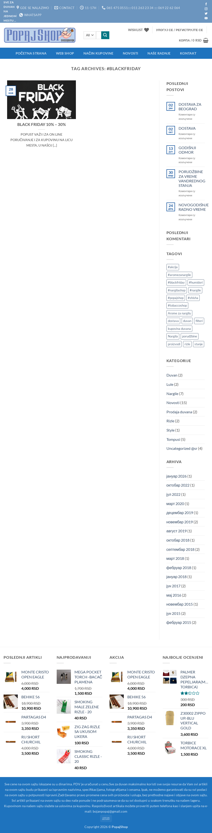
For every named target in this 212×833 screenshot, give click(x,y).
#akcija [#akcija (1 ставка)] (173, 267)
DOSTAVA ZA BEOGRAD (190, 106)
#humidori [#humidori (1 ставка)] (196, 282)
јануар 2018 (176, 576)
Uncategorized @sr (181, 448)
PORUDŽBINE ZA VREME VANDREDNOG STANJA (192, 178)
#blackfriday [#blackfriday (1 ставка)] (176, 282)
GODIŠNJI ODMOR (187, 149)
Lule (169, 384)
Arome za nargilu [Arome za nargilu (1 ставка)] (179, 313)
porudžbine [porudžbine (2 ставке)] (189, 336)
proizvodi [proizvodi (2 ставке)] (174, 344)
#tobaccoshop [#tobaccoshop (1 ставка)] (177, 305)
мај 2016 (173, 595)
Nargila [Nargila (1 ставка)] (173, 336)
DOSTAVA (187, 128)
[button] (179, 30)
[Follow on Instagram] (206, 9)
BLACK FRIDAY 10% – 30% (41, 124)
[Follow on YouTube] (206, 18)
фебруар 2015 (178, 622)
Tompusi (173, 439)
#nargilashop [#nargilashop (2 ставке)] (176, 290)
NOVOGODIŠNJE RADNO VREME (194, 207)
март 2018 (175, 558)
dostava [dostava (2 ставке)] (173, 321)
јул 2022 (173, 494)
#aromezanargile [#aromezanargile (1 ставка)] (179, 275)
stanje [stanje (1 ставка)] (198, 344)
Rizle (170, 421)
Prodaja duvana (179, 412)
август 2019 (176, 531)
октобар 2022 (178, 485)
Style (170, 430)
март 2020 (175, 503)
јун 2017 (173, 586)
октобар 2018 (178, 540)
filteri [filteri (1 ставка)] (199, 321)
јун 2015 (173, 613)
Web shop (65, 53)
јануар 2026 (176, 476)
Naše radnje (159, 53)
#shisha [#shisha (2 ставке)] (193, 298)
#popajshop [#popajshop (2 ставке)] (176, 298)
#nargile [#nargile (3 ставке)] (195, 290)
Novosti (130, 53)
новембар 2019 (179, 522)
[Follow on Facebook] (206, 4)
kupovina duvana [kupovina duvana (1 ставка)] (179, 329)
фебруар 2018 (178, 567)
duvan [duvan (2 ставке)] (187, 321)
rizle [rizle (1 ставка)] (187, 344)
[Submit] (105, 35)
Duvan (171, 375)
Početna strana (31, 53)
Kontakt (188, 53)
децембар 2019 (179, 512)
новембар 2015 (179, 604)
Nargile (172, 393)
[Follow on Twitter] (206, 13)
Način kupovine (98, 53)
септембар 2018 (180, 549)
